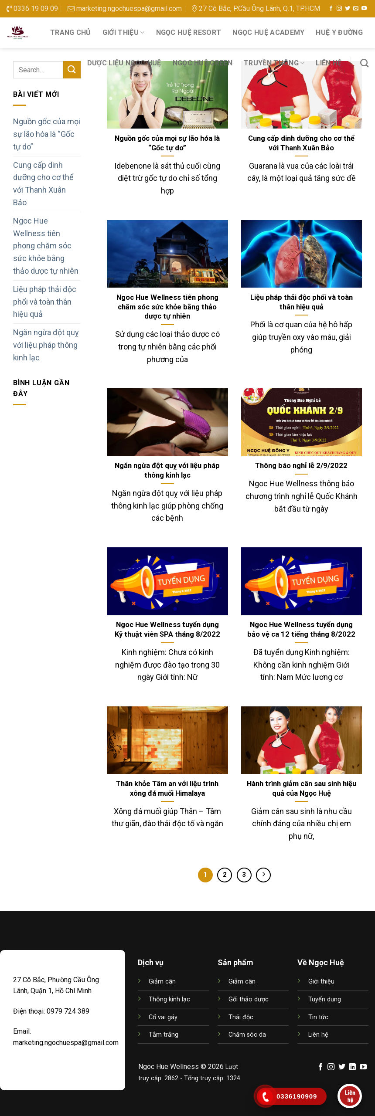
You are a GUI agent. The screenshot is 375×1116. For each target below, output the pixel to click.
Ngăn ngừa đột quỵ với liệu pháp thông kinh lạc (46, 345)
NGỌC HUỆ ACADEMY (268, 32)
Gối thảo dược (248, 999)
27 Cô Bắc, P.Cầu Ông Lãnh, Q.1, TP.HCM (256, 8)
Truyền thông (274, 63)
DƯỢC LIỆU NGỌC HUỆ (124, 63)
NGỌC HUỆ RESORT (189, 32)
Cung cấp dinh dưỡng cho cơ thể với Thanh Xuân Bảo (43, 183)
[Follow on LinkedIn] (352, 1067)
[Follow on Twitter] (347, 9)
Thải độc (240, 1017)
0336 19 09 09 (32, 8)
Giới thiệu (123, 32)
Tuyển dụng (324, 999)
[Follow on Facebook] (331, 9)
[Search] (364, 63)
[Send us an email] (355, 9)
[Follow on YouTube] (364, 9)
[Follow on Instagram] (339, 9)
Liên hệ (328, 63)
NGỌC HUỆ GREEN (202, 63)
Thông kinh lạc (169, 999)
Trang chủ (70, 32)
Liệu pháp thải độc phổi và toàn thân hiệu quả (44, 302)
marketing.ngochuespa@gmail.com (125, 8)
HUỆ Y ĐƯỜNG (339, 32)
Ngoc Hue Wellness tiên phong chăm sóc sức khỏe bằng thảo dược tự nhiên (45, 245)
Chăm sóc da (247, 1034)
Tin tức (318, 1017)
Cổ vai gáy (163, 1017)
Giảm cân (162, 981)
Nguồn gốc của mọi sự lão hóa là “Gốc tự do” (46, 134)
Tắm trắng (163, 1034)
